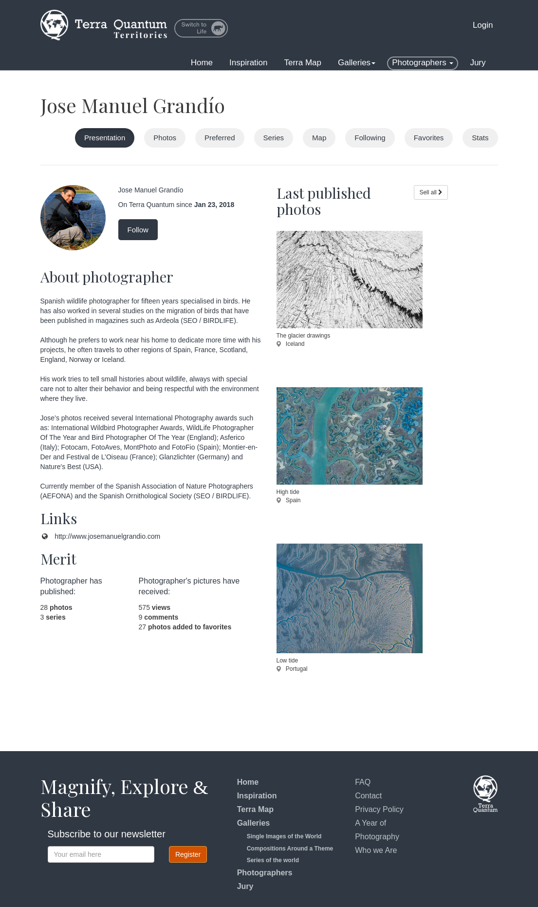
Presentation (104, 137)
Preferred (219, 137)
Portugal (292, 668)
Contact (368, 796)
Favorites (429, 137)
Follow (138, 230)
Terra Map (303, 62)
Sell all (431, 192)
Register (188, 854)
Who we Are (376, 850)
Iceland (291, 343)
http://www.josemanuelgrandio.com (107, 536)
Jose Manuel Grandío (132, 105)
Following (369, 137)
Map (319, 137)
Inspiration (248, 62)
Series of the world (273, 860)
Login (483, 25)
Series (273, 137)
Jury (477, 62)
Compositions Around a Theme (290, 848)
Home (202, 62)
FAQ (363, 782)
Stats (480, 137)
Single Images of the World (284, 836)
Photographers (422, 62)
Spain (289, 500)
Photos (164, 137)
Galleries (356, 62)
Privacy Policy (379, 809)
